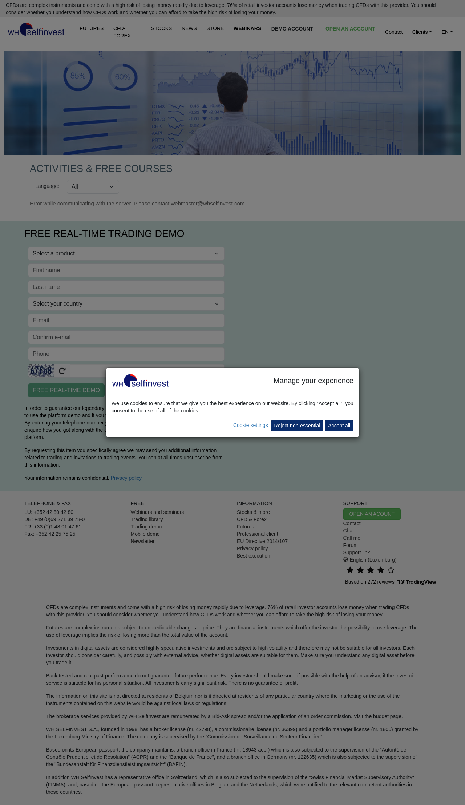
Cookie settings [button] (250, 425)
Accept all (339, 425)
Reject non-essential (297, 425)
